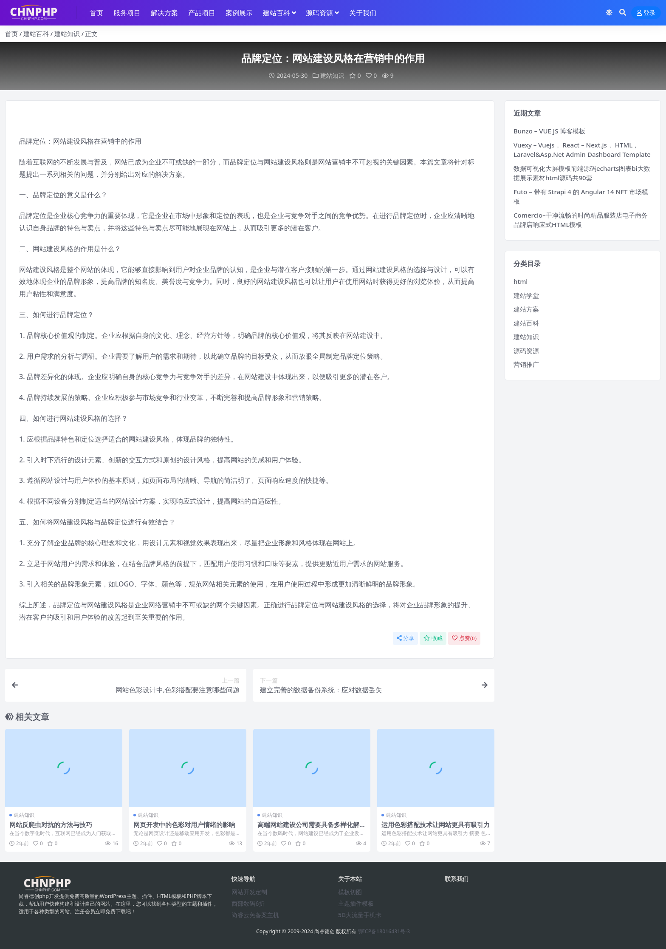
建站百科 (36, 33)
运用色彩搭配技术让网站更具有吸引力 (435, 824)
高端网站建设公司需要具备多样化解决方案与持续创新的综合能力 (311, 828)
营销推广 (526, 364)
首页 (11, 33)
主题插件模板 (356, 903)
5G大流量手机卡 (359, 915)
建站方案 (526, 309)
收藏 (433, 638)
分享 (405, 638)
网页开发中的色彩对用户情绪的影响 (184, 824)
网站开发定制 (249, 892)
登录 (646, 13)
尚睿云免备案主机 (255, 915)
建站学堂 (526, 295)
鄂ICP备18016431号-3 (384, 931)
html (521, 281)
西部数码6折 (248, 903)
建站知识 (67, 33)
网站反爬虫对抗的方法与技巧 (50, 824)
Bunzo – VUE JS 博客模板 (549, 131)
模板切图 (350, 892)
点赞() (464, 638)
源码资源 (526, 350)
